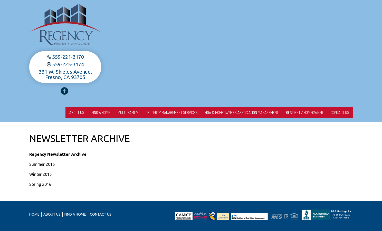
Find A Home (90, 112)
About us (64, 112)
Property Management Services (165, 112)
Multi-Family (119, 112)
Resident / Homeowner (301, 112)
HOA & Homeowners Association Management (237, 112)
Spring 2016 (40, 184)
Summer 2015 (42, 164)
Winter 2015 (40, 174)
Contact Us (339, 112)
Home (34, 214)
